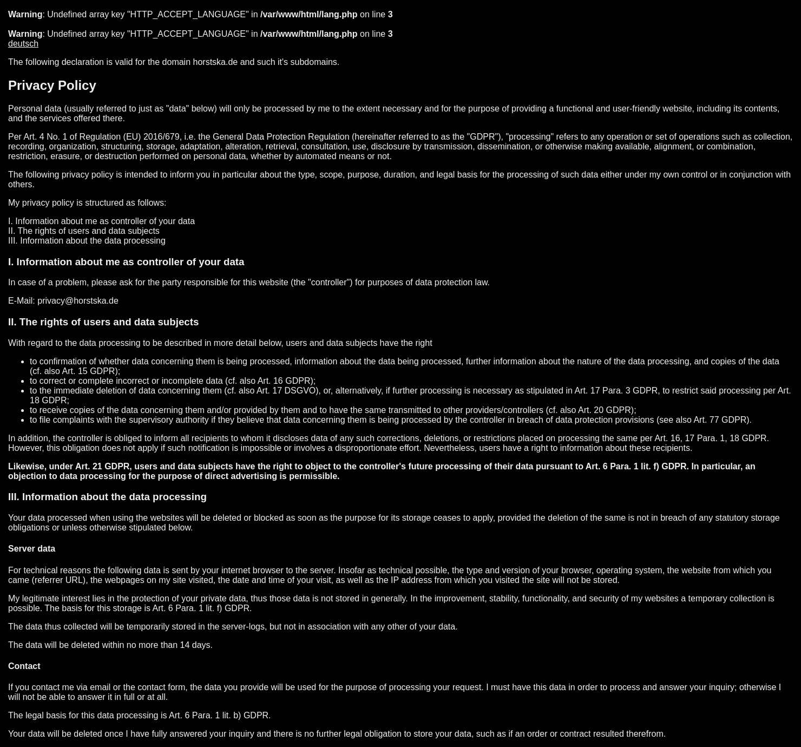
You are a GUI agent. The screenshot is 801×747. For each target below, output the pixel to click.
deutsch (23, 43)
